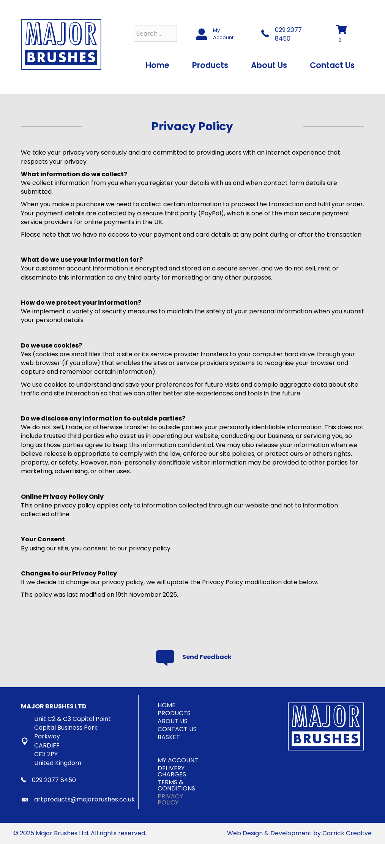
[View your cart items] (345, 34)
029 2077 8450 (288, 34)
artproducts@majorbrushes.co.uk (84, 799)
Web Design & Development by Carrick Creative (299, 833)
